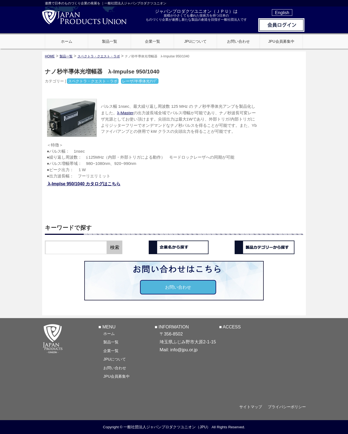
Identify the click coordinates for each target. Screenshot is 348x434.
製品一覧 (111, 342)
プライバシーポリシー (287, 407)
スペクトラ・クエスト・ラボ (98, 56)
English (282, 12)
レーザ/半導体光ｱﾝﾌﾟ (139, 81)
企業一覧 (111, 351)
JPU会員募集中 (116, 376)
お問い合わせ (178, 287)
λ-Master (125, 112)
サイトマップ (250, 407)
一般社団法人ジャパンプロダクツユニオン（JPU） (166, 427)
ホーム (109, 333)
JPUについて (114, 359)
